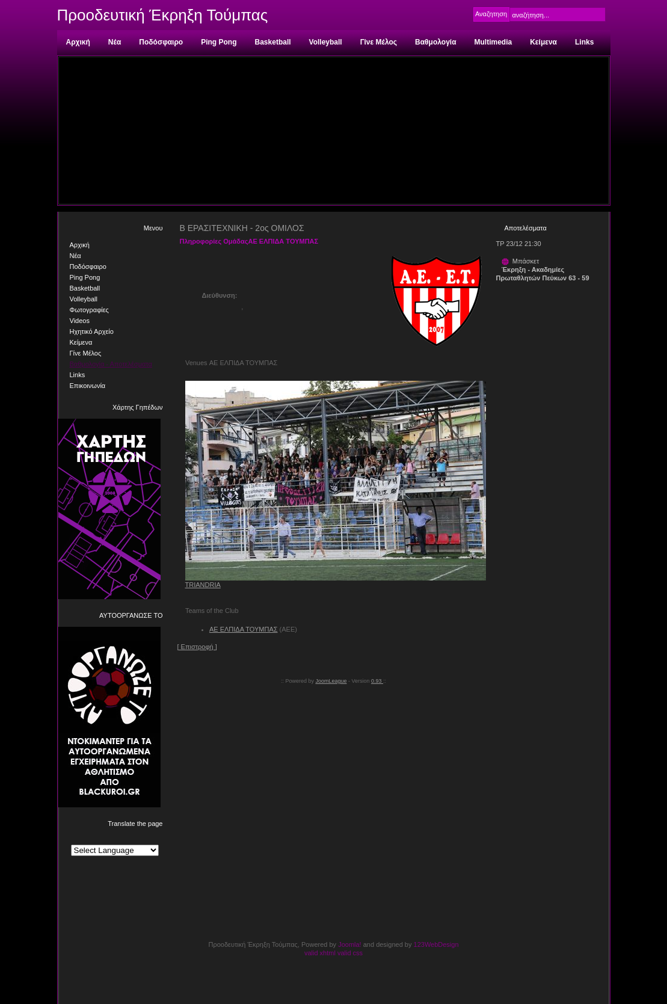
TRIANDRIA (203, 584)
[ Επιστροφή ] (197, 646)
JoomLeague (330, 681)
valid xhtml (320, 952)
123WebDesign (436, 944)
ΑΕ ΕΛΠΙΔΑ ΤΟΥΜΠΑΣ (243, 629)
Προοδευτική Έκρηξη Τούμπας (162, 15)
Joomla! (349, 944)
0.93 (377, 681)
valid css (350, 952)
